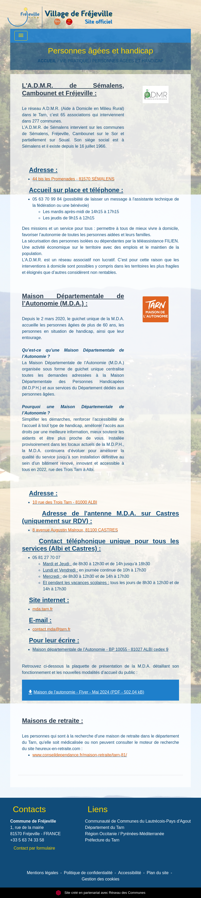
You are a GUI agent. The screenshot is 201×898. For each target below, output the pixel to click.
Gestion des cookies (100, 879)
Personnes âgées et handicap (127, 61)
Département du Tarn (104, 827)
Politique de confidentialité (88, 873)
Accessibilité (129, 873)
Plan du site (158, 873)
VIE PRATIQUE (74, 61)
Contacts (29, 809)
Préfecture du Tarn (102, 840)
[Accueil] (60, 14)
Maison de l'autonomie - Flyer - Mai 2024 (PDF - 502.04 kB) (85, 692)
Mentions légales (42, 873)
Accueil (47, 61)
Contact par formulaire (34, 848)
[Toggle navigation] (20, 36)
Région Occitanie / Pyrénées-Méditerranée (124, 834)
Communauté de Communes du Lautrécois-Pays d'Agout (138, 821)
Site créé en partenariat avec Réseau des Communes (101, 893)
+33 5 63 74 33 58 (27, 840)
